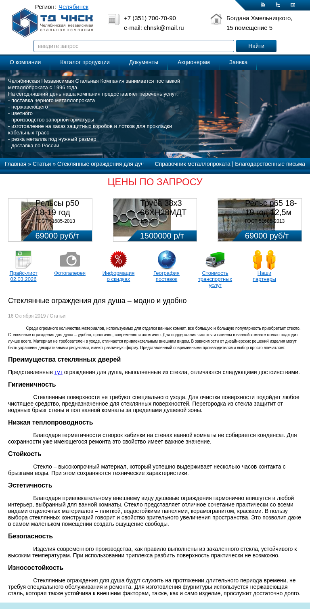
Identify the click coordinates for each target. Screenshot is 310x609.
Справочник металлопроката (192, 164)
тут (58, 372)
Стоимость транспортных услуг (215, 279)
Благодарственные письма (270, 164)
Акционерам (194, 62)
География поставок (166, 276)
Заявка (238, 62)
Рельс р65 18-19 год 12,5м (271, 208)
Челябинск (73, 6)
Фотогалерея (70, 273)
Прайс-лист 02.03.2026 (23, 276)
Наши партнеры (264, 276)
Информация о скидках (119, 276)
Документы (143, 62)
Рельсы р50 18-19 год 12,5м (57, 212)
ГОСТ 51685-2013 (55, 221)
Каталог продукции (85, 62)
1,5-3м (147, 221)
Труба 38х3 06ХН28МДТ (163, 208)
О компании (25, 62)
